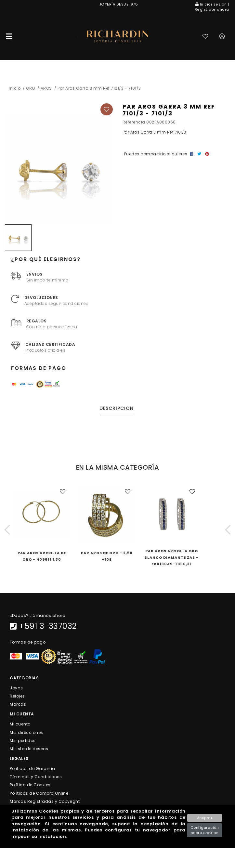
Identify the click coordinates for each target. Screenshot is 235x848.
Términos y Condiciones (36, 776)
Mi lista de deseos (29, 748)
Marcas (18, 704)
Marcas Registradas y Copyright (45, 801)
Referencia (134, 122)
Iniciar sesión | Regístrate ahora (212, 7)
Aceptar (205, 817)
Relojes (17, 696)
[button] (7, 529)
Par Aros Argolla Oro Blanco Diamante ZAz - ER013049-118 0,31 (171, 557)
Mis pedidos (23, 740)
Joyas (16, 687)
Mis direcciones (26, 732)
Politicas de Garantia (32, 768)
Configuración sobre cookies (204, 830)
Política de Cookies (30, 785)
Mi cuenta (20, 724)
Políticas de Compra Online (39, 793)
